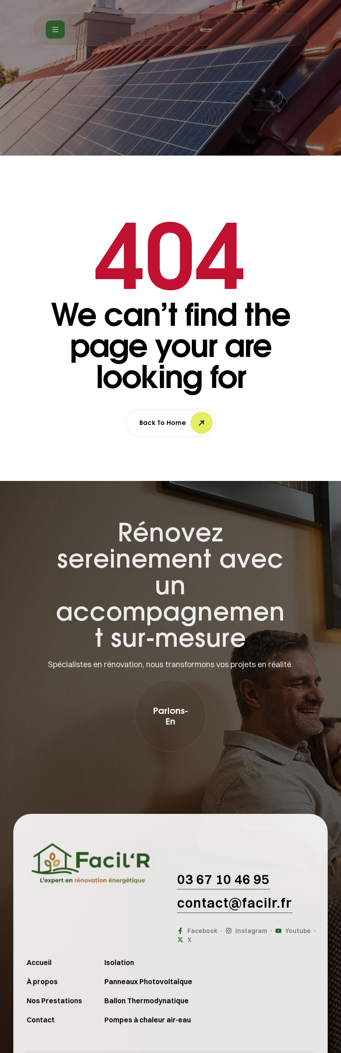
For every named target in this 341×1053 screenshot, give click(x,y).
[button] (170, 716)
